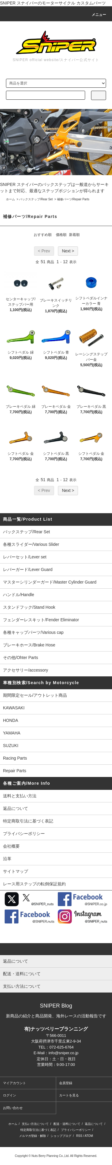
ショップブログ (60, 1135)
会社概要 (11, 846)
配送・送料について (66, 1123)
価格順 (61, 235)
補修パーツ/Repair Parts (73, 199)
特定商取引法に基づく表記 (28, 821)
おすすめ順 (43, 235)
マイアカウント (14, 1083)
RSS (79, 1135)
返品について (15, 808)
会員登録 (65, 1083)
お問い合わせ (13, 1108)
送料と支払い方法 (19, 795)
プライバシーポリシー (24, 833)
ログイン (9, 1095)
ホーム (10, 199)
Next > (68, 251)
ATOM (89, 1135)
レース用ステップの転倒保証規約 (34, 883)
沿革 (7, 858)
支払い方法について (35, 1123)
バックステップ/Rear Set (36, 199)
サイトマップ (15, 871)
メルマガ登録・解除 (32, 1135)
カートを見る (69, 1095)
